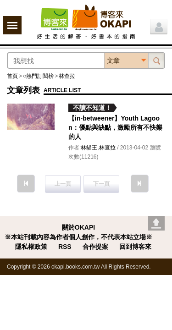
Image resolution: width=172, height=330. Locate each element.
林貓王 (89, 147)
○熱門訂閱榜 (38, 76)
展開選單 (12, 25)
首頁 (12, 76)
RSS (65, 246)
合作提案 (95, 246)
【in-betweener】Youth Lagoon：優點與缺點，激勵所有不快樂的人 (115, 127)
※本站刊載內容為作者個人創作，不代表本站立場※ (78, 237)
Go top (156, 223)
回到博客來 (135, 246)
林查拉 (67, 76)
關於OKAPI (78, 227)
